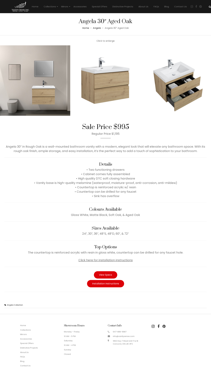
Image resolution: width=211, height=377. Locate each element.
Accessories (80, 6)
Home (35, 6)
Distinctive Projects (122, 6)
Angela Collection (15, 305)
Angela (97, 28)
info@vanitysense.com (123, 336)
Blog (166, 6)
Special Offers (99, 6)
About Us (143, 6)
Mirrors (64, 6)
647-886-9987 (119, 331)
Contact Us (180, 6)
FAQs (156, 6)
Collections (50, 6)
